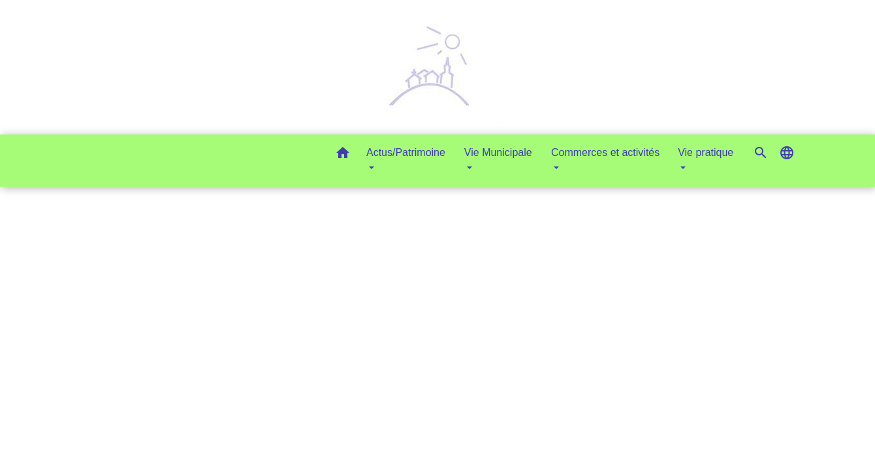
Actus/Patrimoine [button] (405, 152)
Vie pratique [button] (705, 152)
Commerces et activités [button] (605, 152)
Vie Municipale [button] (498, 152)
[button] (343, 155)
